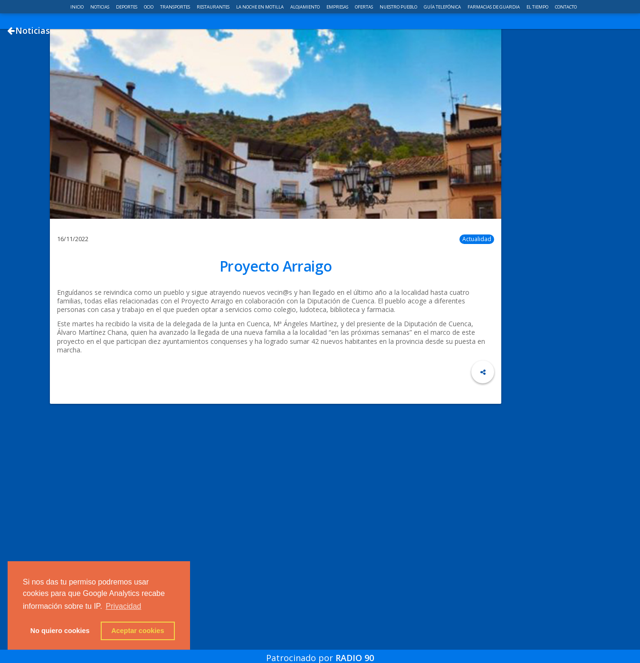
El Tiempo (537, 7)
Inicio (77, 7)
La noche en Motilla (260, 7)
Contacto (566, 7)
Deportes (127, 7)
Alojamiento (305, 7)
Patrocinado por (320, 650)
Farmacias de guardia (494, 7)
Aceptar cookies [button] (137, 630)
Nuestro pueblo (399, 7)
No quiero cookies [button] (60, 630)
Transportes (175, 7)
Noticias (100, 7)
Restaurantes (213, 7)
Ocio (149, 7)
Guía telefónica (443, 7)
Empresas (337, 7)
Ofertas (364, 7)
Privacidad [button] (124, 606)
